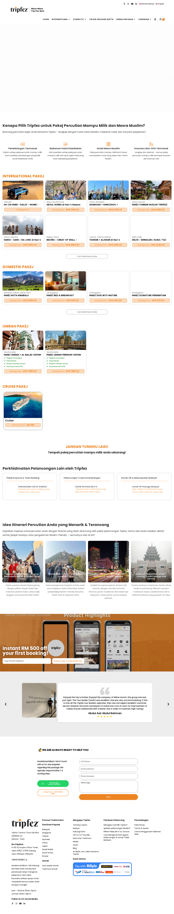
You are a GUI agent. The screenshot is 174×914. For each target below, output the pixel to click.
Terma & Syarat (141, 828)
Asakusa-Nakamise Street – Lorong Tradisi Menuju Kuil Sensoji (151, 567)
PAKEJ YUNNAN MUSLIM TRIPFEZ (150, 290)
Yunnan (141, 288)
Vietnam (8, 288)
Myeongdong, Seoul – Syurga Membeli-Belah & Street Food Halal (23, 567)
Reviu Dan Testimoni (82, 838)
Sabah (16, 344)
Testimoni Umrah (50, 869)
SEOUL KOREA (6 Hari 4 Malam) (64, 290)
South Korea (58, 288)
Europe (45, 856)
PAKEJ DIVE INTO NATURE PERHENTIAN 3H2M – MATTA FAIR (108, 348)
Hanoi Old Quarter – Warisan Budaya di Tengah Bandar (108, 566)
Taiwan (45, 836)
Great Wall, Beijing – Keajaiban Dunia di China (65, 566)
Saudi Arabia (10, 404)
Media (75, 842)
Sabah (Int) (25, 344)
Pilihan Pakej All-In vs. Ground (116, 832)
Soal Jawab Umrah (50, 866)
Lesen (75, 845)
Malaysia (8, 344)
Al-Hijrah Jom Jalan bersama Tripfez (86, 853)
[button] (61, 704)
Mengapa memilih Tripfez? (115, 825)
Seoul (49, 288)
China (92, 288)
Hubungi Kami (79, 832)
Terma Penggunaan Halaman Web (147, 833)
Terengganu (52, 344)
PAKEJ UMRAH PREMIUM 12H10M (65, 407)
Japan (45, 846)
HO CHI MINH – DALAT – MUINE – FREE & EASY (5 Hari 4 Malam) (22, 291)
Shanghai (100, 288)
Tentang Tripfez (80, 825)
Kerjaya (76, 828)
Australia (46, 839)
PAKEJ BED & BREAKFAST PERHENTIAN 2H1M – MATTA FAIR (65, 348)
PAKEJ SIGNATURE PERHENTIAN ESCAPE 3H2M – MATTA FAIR (150, 348)
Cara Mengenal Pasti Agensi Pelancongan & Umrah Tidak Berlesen (116, 838)
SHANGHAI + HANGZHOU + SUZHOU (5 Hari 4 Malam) (104, 291)
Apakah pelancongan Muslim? (117, 828)
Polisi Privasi (139, 825)
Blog (75, 848)
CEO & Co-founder (81, 835)
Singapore (46, 833)
